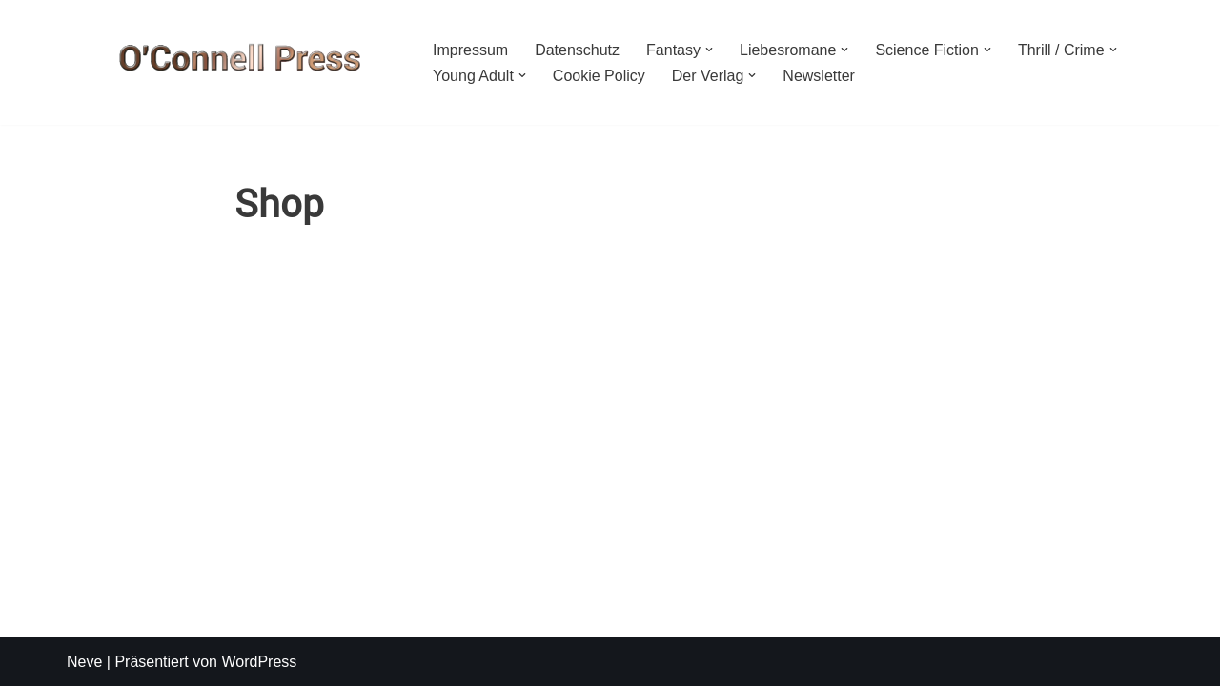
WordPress (258, 662)
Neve (84, 662)
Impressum (470, 50)
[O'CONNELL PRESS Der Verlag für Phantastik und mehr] (233, 62)
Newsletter (819, 76)
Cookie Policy (599, 76)
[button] (709, 49)
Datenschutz (577, 50)
